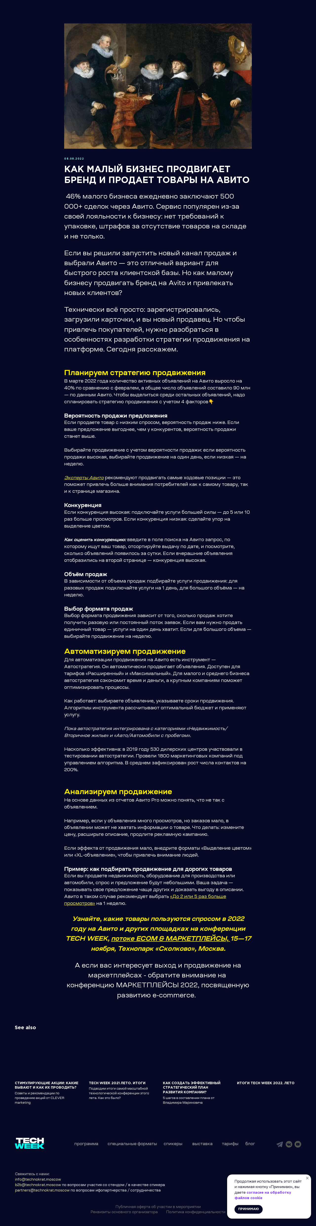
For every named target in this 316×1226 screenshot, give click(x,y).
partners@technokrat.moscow (42, 1190)
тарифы (230, 1144)
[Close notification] (307, 1178)
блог (250, 1144)
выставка (202, 1144)
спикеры (173, 1144)
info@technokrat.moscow (38, 1180)
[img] (279, 1144)
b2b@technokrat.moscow (38, 1185)
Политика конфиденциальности (195, 1212)
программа (86, 1144)
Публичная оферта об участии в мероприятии (158, 1207)
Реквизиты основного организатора (124, 1212)
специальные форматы (132, 1144)
